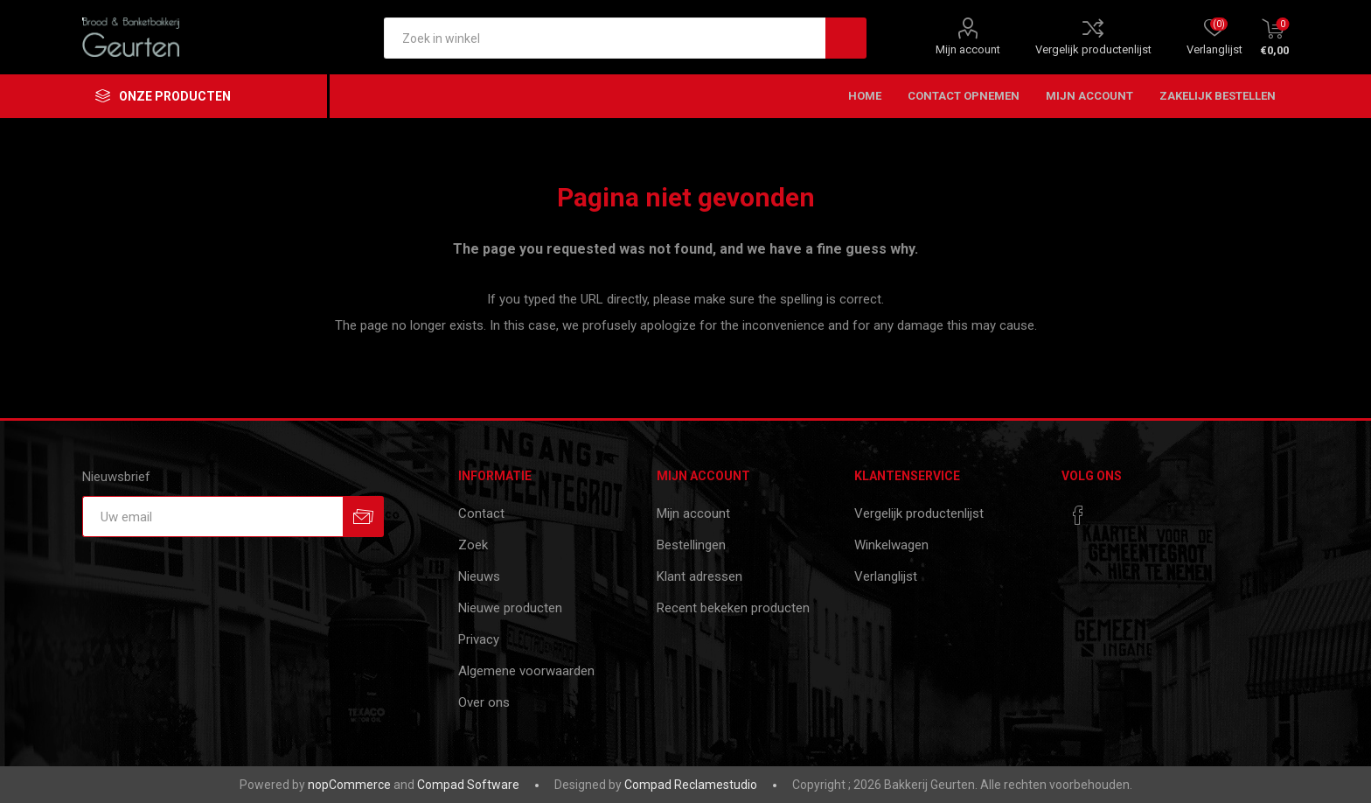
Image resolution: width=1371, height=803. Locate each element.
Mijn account (968, 49)
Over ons (484, 702)
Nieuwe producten (510, 608)
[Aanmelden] (212, 516)
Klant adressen (699, 576)
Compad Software (468, 785)
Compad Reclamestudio (690, 785)
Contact (481, 513)
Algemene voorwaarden (526, 671)
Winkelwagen (891, 545)
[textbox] (604, 38)
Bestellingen (691, 545)
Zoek (473, 545)
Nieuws (479, 576)
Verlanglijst (885, 576)
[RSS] (1111, 510)
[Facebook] (1078, 515)
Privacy (478, 639)
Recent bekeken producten (733, 608)
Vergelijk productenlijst (1093, 49)
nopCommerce (349, 785)
